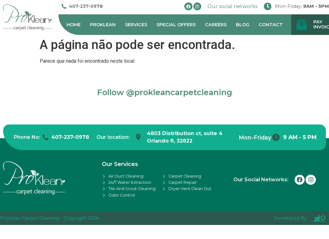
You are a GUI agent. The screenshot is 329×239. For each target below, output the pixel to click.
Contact (271, 24)
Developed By (290, 218)
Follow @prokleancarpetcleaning (164, 92)
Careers (216, 24)
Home (74, 24)
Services (136, 24)
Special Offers (176, 24)
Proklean (103, 24)
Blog (242, 24)
